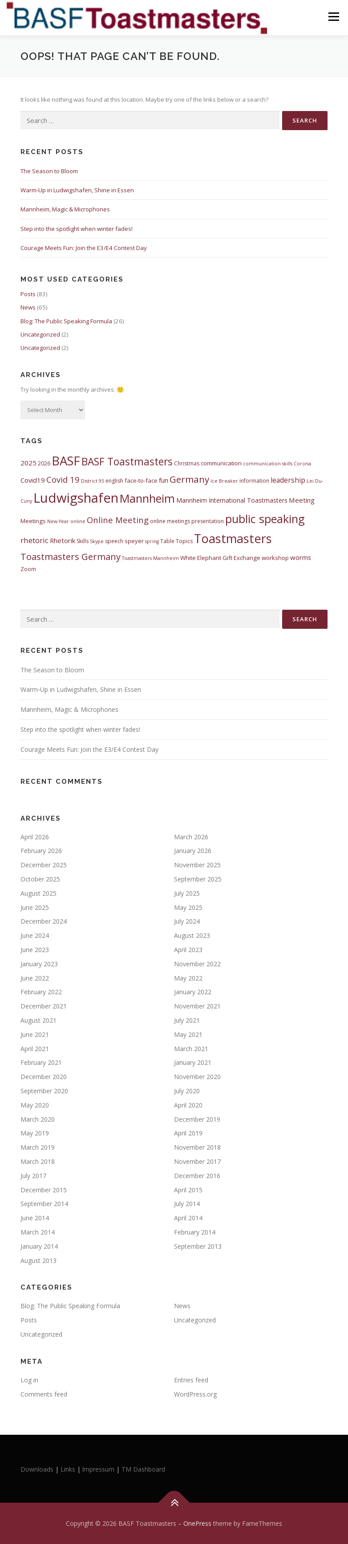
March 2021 (191, 1048)
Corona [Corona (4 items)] (302, 463)
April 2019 (188, 1133)
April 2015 (188, 1190)
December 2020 (43, 1076)
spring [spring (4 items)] (152, 541)
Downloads (37, 1469)
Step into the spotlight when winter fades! (76, 229)
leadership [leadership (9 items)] (288, 480)
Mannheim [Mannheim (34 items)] (147, 498)
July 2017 (33, 1175)
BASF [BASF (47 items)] (66, 460)
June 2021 (34, 1034)
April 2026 (34, 837)
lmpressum (98, 1469)
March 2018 (37, 1161)
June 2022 (34, 978)
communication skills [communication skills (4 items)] (267, 463)
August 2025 (38, 893)
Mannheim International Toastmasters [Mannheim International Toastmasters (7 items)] (231, 500)
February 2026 (41, 850)
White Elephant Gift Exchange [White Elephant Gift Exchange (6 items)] (220, 558)
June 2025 (34, 907)
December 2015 (43, 1190)
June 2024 (34, 935)
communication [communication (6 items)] (221, 463)
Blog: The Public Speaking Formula (66, 321)
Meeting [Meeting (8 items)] (302, 500)
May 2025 (188, 907)
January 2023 (39, 964)
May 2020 (34, 1105)
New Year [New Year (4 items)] (58, 521)
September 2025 (198, 879)
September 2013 (198, 1246)
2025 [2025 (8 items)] (28, 462)
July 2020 (187, 1091)
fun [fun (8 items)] (163, 480)
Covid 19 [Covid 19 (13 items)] (63, 479)
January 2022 (192, 992)
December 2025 (43, 865)
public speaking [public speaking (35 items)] (265, 518)
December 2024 (43, 921)
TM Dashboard (143, 1469)
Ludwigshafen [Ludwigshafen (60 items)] (75, 498)
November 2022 (197, 964)
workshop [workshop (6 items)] (275, 558)
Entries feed (191, 1380)
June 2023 (34, 949)
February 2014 (194, 1232)
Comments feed (43, 1394)
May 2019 (34, 1133)
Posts (28, 294)
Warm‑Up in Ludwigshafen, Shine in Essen (77, 190)
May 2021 (188, 1034)
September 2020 (44, 1091)
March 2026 (191, 837)
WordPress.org (195, 1394)
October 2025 (40, 879)
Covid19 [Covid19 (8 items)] (32, 480)
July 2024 (187, 921)
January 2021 (192, 1062)
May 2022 (188, 978)
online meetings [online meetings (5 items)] (170, 521)
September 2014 (44, 1203)
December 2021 (43, 1006)
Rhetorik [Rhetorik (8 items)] (62, 540)
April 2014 (188, 1218)
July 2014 (187, 1203)
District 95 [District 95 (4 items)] (92, 481)
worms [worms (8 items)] (300, 557)
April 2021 (34, 1048)
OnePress (197, 1523)
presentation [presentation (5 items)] (207, 521)
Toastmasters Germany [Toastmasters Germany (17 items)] (70, 556)
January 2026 (192, 850)
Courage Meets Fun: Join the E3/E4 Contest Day (83, 248)
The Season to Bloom (49, 171)
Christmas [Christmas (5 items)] (186, 463)
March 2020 (37, 1119)
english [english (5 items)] (114, 480)
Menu (333, 16)
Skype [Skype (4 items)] (97, 541)
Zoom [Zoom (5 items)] (28, 569)
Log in (29, 1380)
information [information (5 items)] (254, 480)
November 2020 (197, 1076)
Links (68, 1469)
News (28, 307)
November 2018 (197, 1147)
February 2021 (41, 1062)
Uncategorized (40, 334)
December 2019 (197, 1119)
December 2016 (197, 1175)
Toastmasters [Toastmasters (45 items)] (233, 538)
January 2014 (39, 1246)
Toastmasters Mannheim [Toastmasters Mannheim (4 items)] (150, 558)
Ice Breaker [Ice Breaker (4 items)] (224, 481)
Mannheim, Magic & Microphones (65, 209)
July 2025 (187, 893)
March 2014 (37, 1232)
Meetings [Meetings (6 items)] (33, 521)
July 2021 (187, 1020)
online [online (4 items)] (77, 521)
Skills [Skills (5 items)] (83, 541)
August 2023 (192, 935)
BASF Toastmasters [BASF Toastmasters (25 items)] (127, 461)
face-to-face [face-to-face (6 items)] (141, 480)
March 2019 (37, 1147)
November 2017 (197, 1161)
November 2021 (197, 1006)
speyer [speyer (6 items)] (134, 541)
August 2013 (38, 1260)
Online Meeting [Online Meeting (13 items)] (118, 519)
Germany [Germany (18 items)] (189, 479)
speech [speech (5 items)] (114, 541)
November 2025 (197, 865)
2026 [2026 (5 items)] (44, 463)
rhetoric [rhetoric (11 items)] (34, 540)
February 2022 (41, 992)
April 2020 (188, 1105)
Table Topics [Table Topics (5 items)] (176, 541)
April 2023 (188, 949)
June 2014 (34, 1218)
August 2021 (38, 1020)
